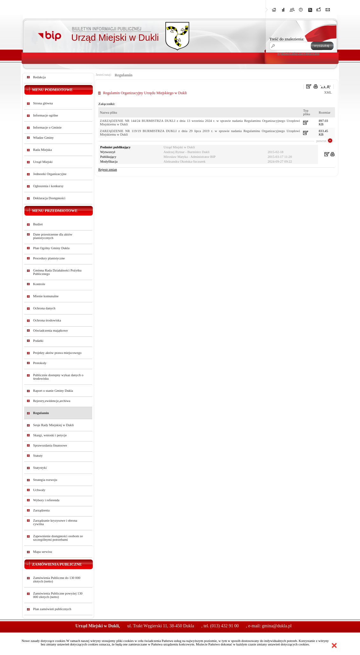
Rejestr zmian (107, 169)
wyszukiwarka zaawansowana (298, 53)
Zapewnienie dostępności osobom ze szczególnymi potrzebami (58, 537)
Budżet (38, 224)
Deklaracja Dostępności (49, 198)
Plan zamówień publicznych (52, 609)
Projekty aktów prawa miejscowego (57, 353)
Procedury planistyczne (49, 258)
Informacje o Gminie (47, 127)
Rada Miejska (42, 149)
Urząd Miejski (42, 162)
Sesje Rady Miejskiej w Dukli (53, 425)
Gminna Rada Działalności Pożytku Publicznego (57, 272)
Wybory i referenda (46, 500)
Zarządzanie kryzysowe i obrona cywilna (55, 522)
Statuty (38, 455)
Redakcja (39, 77)
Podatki (38, 340)
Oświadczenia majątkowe (50, 330)
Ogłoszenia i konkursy (48, 186)
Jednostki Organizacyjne (49, 174)
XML (328, 92)
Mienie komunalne (46, 296)
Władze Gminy (43, 137)
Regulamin (41, 413)
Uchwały (39, 490)
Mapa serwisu (42, 551)
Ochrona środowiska (47, 320)
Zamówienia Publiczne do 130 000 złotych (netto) (56, 579)
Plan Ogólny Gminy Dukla (51, 248)
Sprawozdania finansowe (50, 445)
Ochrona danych (44, 308)
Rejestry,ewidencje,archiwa (51, 401)
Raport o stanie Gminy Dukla (53, 390)
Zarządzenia (41, 510)
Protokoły (39, 363)
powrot (321, 141)
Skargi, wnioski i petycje (50, 435)
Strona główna (43, 103)
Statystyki (40, 467)
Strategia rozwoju (45, 480)
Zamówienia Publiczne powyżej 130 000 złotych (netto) (57, 595)
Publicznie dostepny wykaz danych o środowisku (58, 376)
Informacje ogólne (45, 115)
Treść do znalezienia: (286, 39)
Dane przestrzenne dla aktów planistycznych (52, 236)
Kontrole (39, 284)
